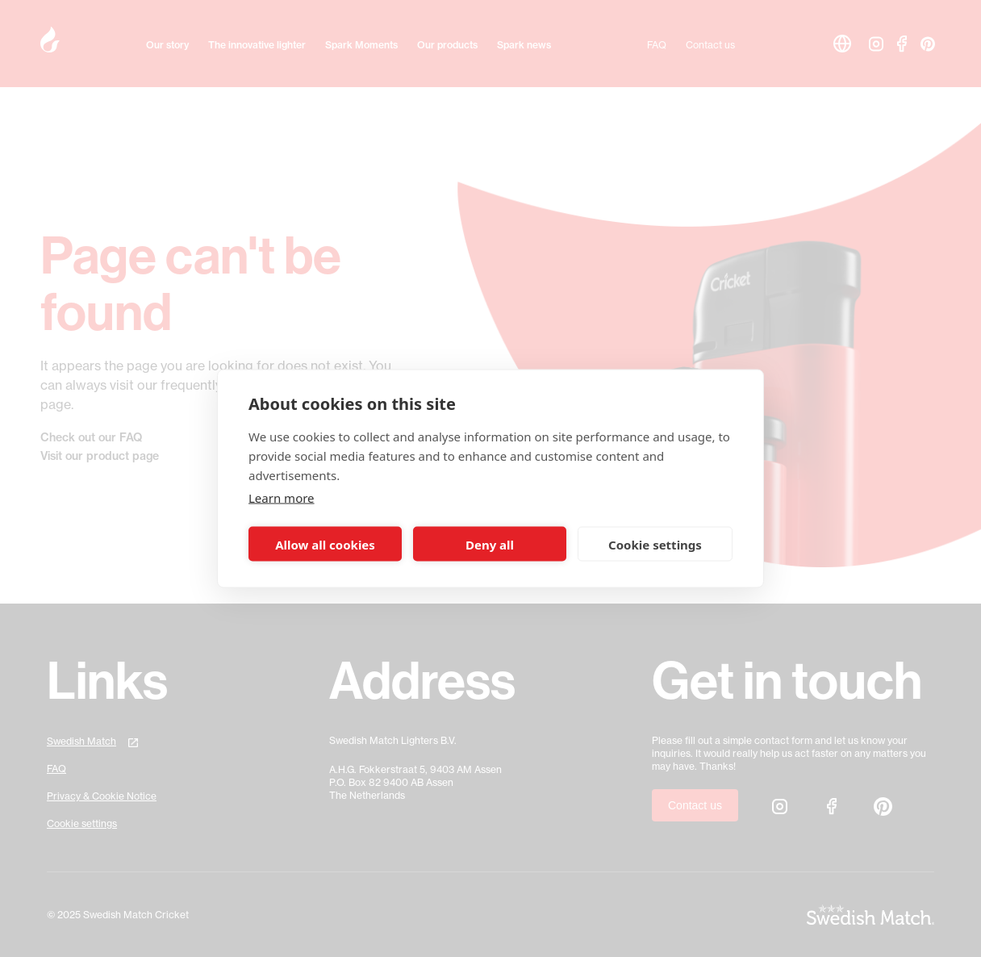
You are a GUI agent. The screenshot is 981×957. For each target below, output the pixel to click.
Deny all (489, 544)
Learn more (281, 498)
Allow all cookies (325, 544)
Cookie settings (655, 544)
